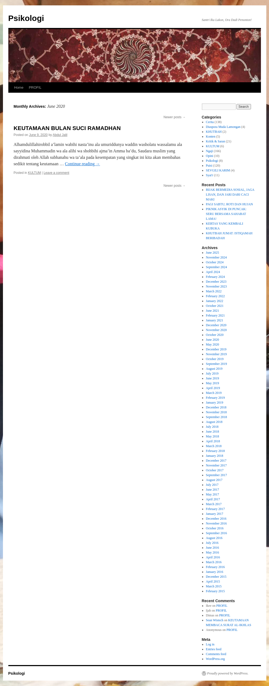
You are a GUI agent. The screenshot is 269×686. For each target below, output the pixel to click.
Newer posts (174, 117)
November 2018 (216, 412)
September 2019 (216, 364)
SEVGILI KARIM (218, 170)
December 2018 (216, 407)
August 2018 (214, 422)
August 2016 (214, 538)
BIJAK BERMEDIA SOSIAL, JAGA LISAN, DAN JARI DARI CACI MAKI (230, 194)
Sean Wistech (214, 620)
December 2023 (216, 281)
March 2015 (213, 586)
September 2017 (216, 475)
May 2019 (212, 383)
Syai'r (209, 175)
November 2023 (216, 286)
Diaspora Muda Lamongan (223, 127)
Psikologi (26, 18)
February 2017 (215, 509)
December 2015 (216, 577)
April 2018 (213, 441)
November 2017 (216, 465)
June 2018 (212, 431)
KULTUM (34, 173)
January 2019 (214, 402)
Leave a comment (56, 173)
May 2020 (212, 344)
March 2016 (213, 562)
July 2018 (212, 427)
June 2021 (212, 311)
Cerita (210, 122)
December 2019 (216, 349)
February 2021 (215, 315)
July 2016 (212, 543)
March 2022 (213, 291)
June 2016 (212, 547)
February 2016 (215, 567)
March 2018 (213, 446)
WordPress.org (215, 659)
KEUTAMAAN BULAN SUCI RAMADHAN (67, 128)
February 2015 (215, 591)
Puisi (209, 165)
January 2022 (214, 301)
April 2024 (213, 272)
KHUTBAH (214, 132)
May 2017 (212, 494)
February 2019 (215, 398)
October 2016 (215, 528)
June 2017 (212, 489)
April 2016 (213, 557)
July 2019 (212, 373)
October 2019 (215, 359)
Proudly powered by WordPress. (228, 673)
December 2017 (216, 460)
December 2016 (216, 518)
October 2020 (215, 335)
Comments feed (216, 654)
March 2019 (213, 393)
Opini (209, 156)
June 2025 (212, 252)
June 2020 (212, 340)
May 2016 (212, 552)
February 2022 (215, 296)
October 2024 (215, 262)
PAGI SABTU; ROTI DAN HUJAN (229, 204)
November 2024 (216, 257)
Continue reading (82, 163)
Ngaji (209, 151)
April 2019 (213, 388)
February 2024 (215, 277)
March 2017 (213, 504)
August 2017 (214, 480)
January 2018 (214, 456)
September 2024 (216, 267)
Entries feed (213, 649)
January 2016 (214, 572)
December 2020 (216, 325)
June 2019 (212, 378)
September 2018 (216, 417)
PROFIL (35, 87)
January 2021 (214, 320)
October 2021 (215, 306)
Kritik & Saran (215, 141)
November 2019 (216, 354)
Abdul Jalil (60, 135)
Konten (210, 136)
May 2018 (212, 436)
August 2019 (214, 369)
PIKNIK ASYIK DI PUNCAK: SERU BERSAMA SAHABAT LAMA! (226, 214)
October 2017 (215, 470)
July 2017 (212, 485)
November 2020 (216, 330)
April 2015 (213, 581)
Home (19, 87)
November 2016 (216, 523)
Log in (210, 644)
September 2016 (216, 533)
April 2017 (213, 499)
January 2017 (214, 514)
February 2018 (215, 451)
